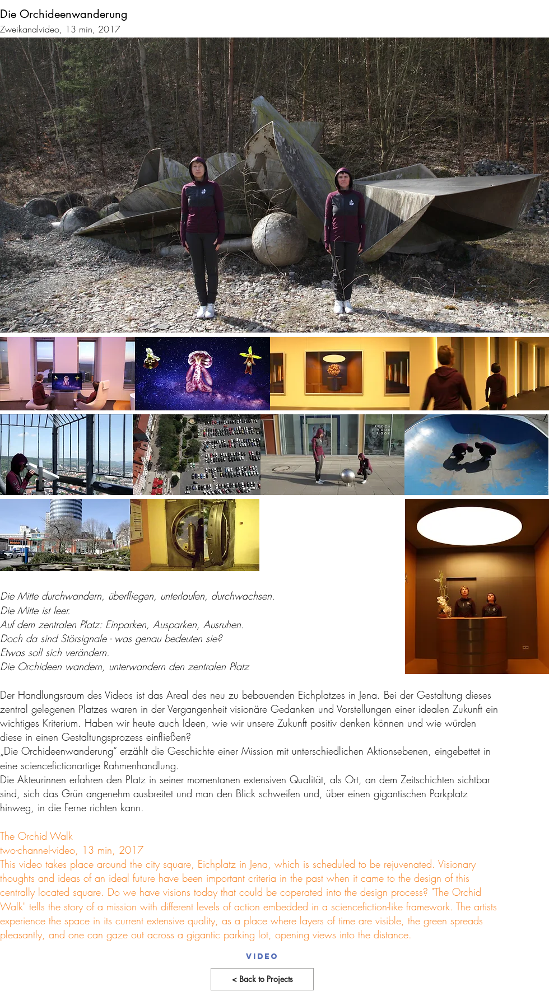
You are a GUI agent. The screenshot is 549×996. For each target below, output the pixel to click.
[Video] (262, 957)
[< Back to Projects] (262, 979)
